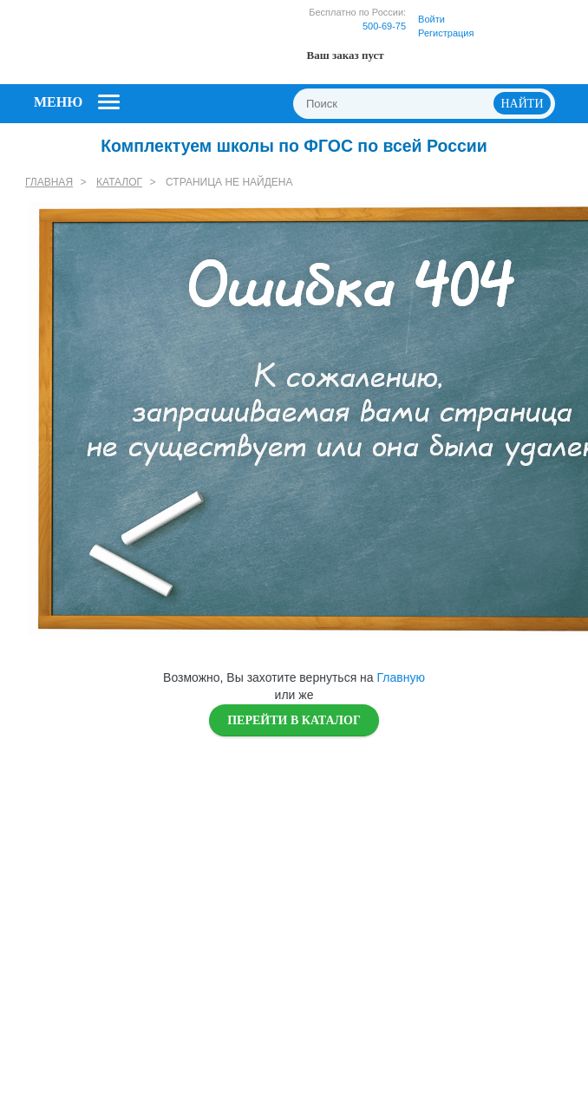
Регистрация (446, 33)
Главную (401, 677)
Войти (431, 19)
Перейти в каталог (294, 720)
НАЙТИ (522, 103)
